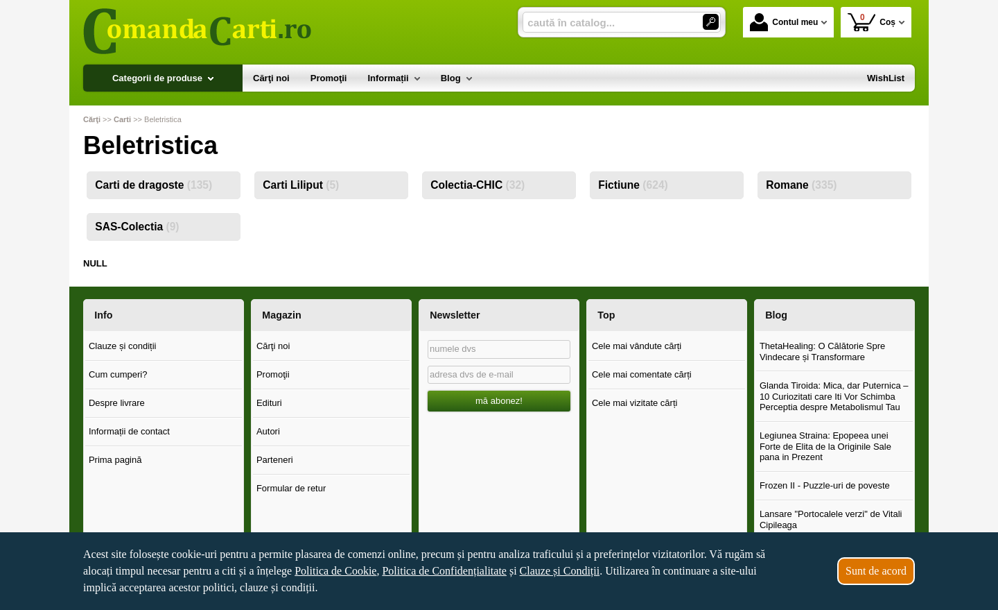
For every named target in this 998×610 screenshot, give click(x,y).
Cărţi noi (273, 346)
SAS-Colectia (137, 226)
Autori (268, 431)
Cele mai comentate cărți (642, 374)
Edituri (269, 403)
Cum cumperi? (118, 374)
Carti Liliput (301, 185)
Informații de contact (129, 431)
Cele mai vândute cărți (636, 346)
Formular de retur (291, 488)
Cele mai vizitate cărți (635, 403)
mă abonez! (499, 401)
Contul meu (784, 22)
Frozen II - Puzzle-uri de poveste (825, 485)
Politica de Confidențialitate (444, 571)
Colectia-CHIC (477, 185)
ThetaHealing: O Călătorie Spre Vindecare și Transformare (822, 351)
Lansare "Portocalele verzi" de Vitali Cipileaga (831, 519)
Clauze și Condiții (560, 571)
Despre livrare (117, 403)
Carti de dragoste (153, 185)
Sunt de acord (876, 571)
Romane (801, 185)
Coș (871, 21)
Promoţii (273, 374)
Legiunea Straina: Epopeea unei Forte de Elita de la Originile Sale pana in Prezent (825, 446)
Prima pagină (115, 460)
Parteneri (274, 460)
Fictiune (633, 185)
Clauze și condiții (123, 346)
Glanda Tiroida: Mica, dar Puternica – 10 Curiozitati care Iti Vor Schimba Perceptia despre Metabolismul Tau (834, 396)
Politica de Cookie (335, 571)
